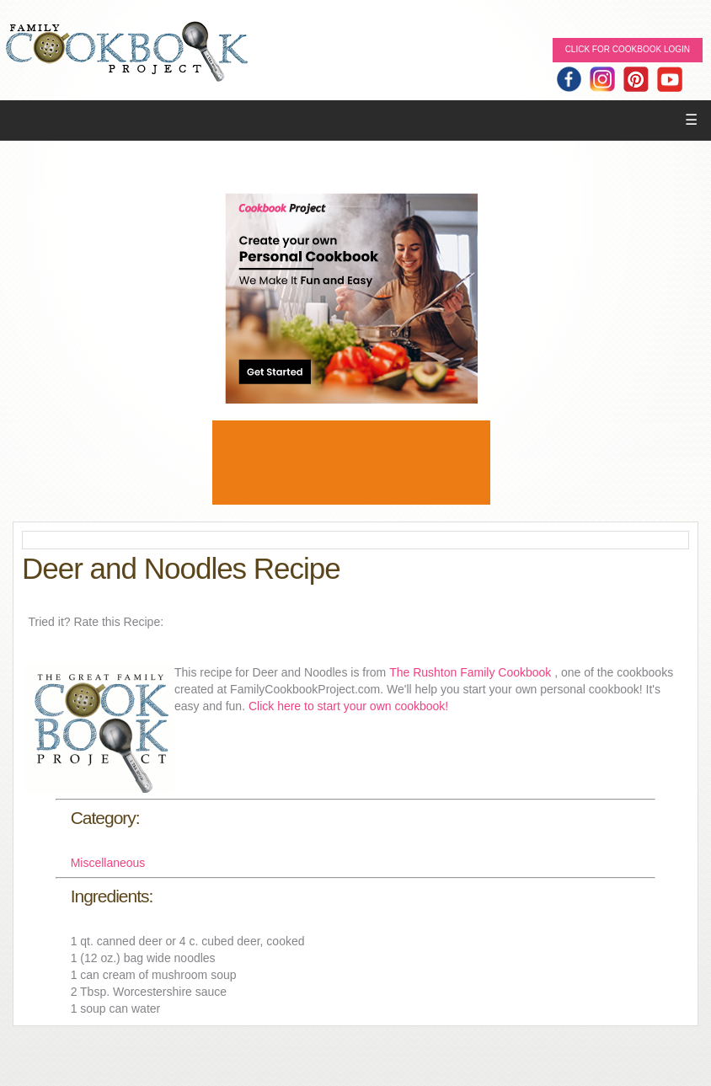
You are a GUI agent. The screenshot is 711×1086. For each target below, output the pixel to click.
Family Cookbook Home (126, 52)
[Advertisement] (351, 462)
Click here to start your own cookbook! (348, 706)
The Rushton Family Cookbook (471, 672)
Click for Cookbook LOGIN (627, 49)
